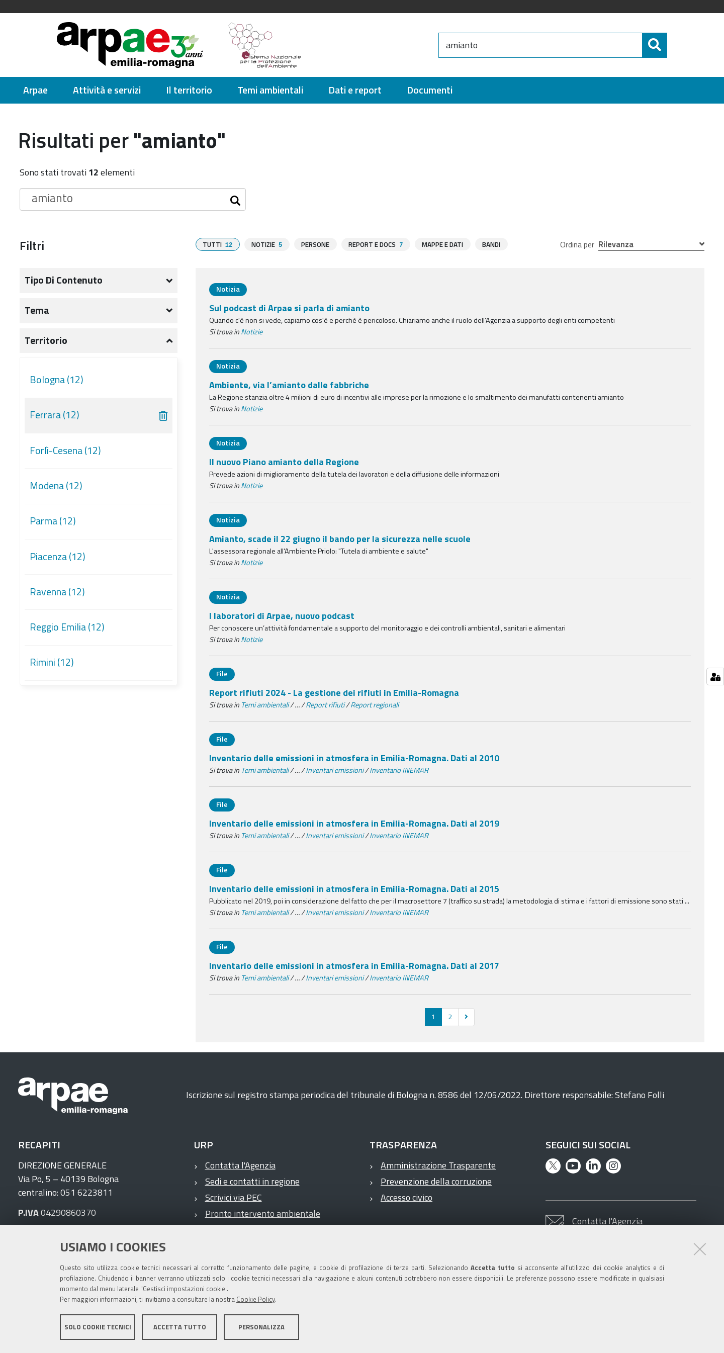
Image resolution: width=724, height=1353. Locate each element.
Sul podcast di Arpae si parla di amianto (289, 308)
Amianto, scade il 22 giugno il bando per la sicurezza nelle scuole (340, 539)
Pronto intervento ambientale (262, 1213)
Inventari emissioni (335, 770)
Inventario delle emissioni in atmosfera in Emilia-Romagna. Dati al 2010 (354, 758)
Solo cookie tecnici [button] (97, 1327)
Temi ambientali (265, 704)
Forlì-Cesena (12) (65, 450)
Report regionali (374, 704)
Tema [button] (37, 310)
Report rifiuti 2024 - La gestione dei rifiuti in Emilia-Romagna (334, 692)
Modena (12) (56, 485)
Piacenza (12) (57, 556)
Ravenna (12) (57, 591)
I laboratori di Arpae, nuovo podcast (281, 615)
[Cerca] (675, 45)
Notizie (251, 331)
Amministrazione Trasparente (438, 1165)
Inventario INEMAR (399, 770)
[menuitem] (35, 90)
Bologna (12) (56, 379)
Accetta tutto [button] (179, 1327)
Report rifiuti (325, 704)
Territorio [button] (46, 340)
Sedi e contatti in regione (252, 1181)
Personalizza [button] (261, 1327)
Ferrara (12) (54, 414)
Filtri (32, 245)
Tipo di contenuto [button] (64, 280)
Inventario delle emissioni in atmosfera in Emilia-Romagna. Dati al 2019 (354, 823)
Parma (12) (53, 520)
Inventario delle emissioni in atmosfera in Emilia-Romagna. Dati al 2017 (354, 965)
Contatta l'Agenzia (240, 1165)
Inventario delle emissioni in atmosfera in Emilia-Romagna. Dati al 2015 (354, 888)
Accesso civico (406, 1197)
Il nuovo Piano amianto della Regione (284, 462)
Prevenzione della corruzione (436, 1181)
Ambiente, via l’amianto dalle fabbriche (289, 385)
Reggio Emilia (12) (67, 627)
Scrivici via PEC (233, 1197)
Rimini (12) (52, 662)
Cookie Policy (255, 1299)
